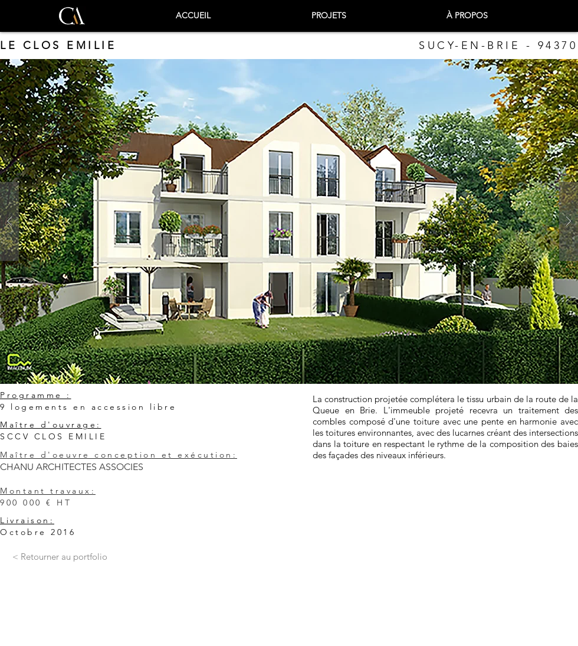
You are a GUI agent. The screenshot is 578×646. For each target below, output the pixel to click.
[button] (289, 221)
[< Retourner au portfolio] (59, 557)
